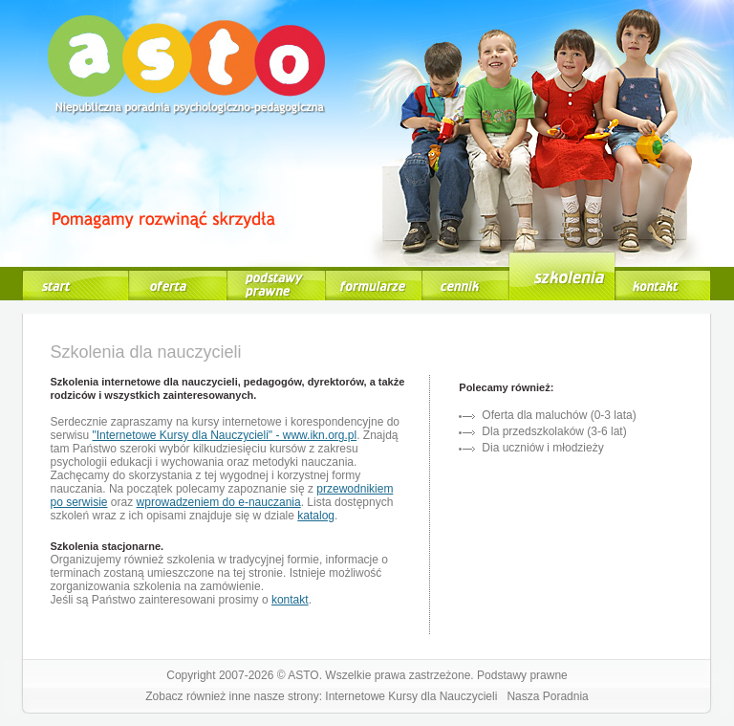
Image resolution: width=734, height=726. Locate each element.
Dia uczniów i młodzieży (542, 447)
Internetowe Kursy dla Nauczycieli (411, 696)
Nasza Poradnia (547, 696)
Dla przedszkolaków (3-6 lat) (554, 431)
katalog (316, 515)
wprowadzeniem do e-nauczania (219, 502)
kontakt (290, 599)
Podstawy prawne (522, 675)
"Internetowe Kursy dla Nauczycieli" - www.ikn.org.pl (225, 435)
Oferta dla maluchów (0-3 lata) (559, 415)
